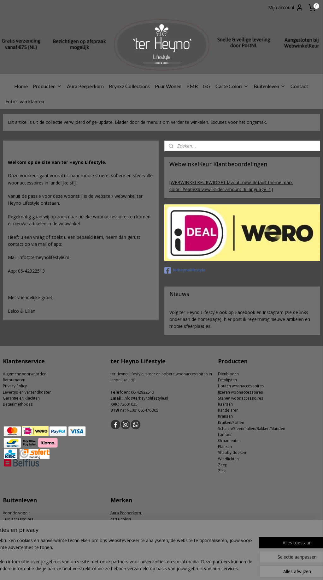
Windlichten (228, 459)
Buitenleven (269, 86)
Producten (47, 86)
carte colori (121, 519)
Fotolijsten (227, 380)
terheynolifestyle (184, 270)
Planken (225, 446)
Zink (222, 471)
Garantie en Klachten (21, 398)
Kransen (225, 416)
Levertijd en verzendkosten (27, 392)
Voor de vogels (17, 513)
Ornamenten (229, 440)
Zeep (222, 465)
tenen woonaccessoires (241, 398)
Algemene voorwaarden (24, 374)
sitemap (142, 568)
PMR (192, 86)
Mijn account (285, 7)
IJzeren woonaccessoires (240, 392)
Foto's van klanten (24, 101)
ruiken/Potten (232, 422)
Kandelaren (228, 410)
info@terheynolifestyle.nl (146, 398)
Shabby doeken (232, 452)
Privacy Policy (15, 386)
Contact (299, 86)
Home (21, 86)
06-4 (135, 392)
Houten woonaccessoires (241, 386)
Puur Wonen (168, 86)
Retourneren (14, 380)
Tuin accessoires (18, 519)
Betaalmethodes (18, 404)
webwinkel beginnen (179, 568)
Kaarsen (225, 404)
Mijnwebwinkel (234, 568)
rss (155, 568)
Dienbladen (228, 374)
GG (206, 86)
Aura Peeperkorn (85, 86)
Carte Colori (232, 86)
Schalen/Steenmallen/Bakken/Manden (251, 428)
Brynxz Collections (129, 86)
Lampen (225, 434)
